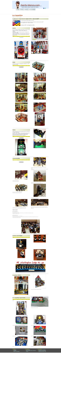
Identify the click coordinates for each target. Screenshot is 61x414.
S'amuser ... (15, 349)
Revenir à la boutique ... (16, 351)
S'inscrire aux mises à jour (42, 351)
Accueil (18, 9)
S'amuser (21, 9)
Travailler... (26, 9)
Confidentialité (28, 349)
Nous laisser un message (42, 349)
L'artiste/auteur (21, 37)
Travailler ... (15, 350)
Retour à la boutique (32, 9)
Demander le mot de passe (42, 350)
